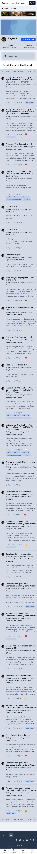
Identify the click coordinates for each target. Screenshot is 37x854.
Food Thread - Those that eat (18, 365)
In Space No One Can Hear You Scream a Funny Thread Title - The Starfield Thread (20, 173)
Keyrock (11, 84)
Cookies (28, 846)
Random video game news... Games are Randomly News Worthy (21, 522)
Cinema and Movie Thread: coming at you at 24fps (20, 463)
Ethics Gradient (26, 257)
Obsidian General (17, 260)
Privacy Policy (10, 846)
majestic (24, 282)
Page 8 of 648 (18, 71)
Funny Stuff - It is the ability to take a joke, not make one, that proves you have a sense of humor (21, 79)
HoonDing (25, 147)
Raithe (23, 84)
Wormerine (25, 494)
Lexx (23, 526)
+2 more (27, 199)
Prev (7, 71)
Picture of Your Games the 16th (19, 144)
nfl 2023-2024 (11, 206)
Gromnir (24, 209)
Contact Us (20, 846)
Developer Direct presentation (18, 492)
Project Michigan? (13, 254)
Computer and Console (14, 149)
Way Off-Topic (11, 211)
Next (29, 71)
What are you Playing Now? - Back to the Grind (20, 278)
